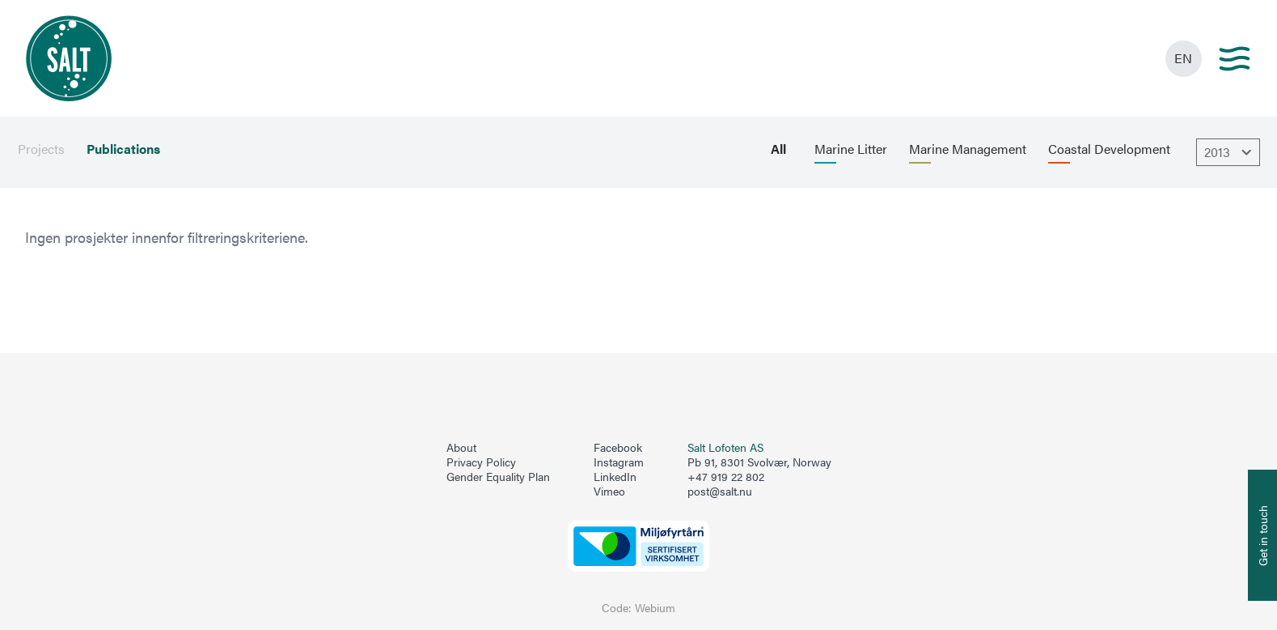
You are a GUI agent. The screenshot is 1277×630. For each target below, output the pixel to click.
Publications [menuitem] (123, 149)
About (461, 448)
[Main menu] (1234, 58)
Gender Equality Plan (498, 477)
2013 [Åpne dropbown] (1230, 152)
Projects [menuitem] (41, 149)
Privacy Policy (481, 462)
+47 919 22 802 (725, 476)
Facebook (618, 448)
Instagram (619, 462)
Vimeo (609, 491)
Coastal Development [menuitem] (1109, 149)
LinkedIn (615, 477)
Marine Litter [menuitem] (850, 149)
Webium (655, 607)
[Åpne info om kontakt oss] (1262, 535)
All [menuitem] (778, 149)
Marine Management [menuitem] (967, 149)
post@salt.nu (719, 491)
